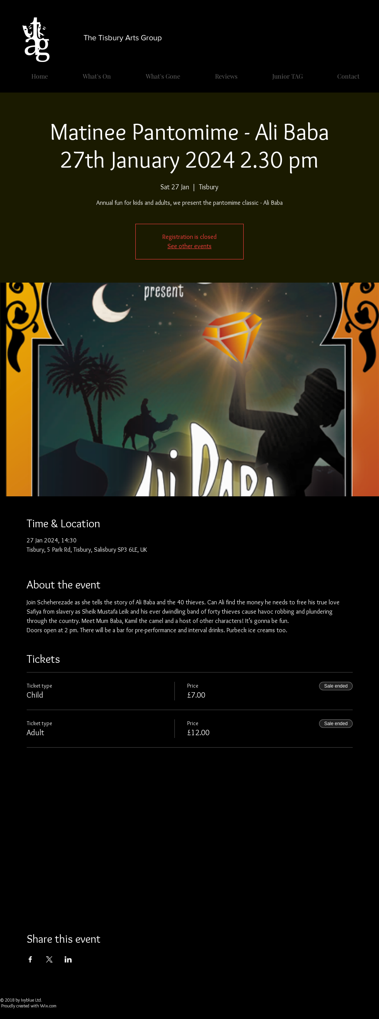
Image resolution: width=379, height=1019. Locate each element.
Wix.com (48, 1006)
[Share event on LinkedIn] (68, 959)
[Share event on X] (49, 959)
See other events (189, 246)
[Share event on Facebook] (30, 959)
